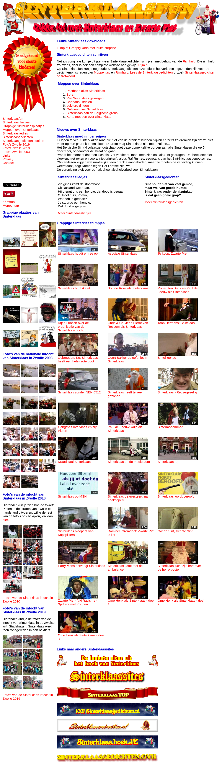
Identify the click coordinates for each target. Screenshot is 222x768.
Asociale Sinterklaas (128, 252)
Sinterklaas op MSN (78, 494)
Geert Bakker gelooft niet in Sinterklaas (128, 358)
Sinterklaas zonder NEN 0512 (79, 390)
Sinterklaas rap (178, 460)
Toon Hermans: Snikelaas (178, 321)
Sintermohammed (178, 425)
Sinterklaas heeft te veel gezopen (128, 392)
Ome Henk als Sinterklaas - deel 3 (81, 635)
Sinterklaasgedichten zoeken (23, 140)
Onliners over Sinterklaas (85, 109)
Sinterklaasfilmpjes (16, 122)
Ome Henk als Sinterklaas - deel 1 (131, 601)
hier (5, 520)
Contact (8, 163)
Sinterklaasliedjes (15, 133)
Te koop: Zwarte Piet (178, 252)
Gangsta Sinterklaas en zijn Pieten (78, 427)
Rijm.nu (143, 65)
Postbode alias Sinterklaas (86, 91)
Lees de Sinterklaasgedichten (151, 72)
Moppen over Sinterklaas (21, 129)
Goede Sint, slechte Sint (178, 529)
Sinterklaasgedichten (18, 137)
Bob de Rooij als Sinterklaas (128, 286)
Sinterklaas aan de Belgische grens (92, 113)
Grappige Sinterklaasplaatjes (23, 126)
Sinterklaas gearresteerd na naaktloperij (128, 496)
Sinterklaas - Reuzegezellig (178, 390)
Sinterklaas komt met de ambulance (128, 566)
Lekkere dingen (78, 105)
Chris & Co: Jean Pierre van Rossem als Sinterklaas (128, 323)
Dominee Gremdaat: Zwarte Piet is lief (131, 531)
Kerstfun (9, 202)
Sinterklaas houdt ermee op (78, 252)
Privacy (8, 159)
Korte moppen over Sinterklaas (89, 116)
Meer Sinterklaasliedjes (74, 213)
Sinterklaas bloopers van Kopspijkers (78, 531)
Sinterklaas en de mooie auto (129, 460)
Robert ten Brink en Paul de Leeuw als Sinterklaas (178, 288)
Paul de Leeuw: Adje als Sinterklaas (128, 427)
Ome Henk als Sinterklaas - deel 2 (181, 601)
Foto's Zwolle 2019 (16, 144)
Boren (71, 94)
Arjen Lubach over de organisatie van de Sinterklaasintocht (78, 325)
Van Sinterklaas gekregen (85, 98)
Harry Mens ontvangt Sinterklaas (81, 564)
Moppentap (11, 205)
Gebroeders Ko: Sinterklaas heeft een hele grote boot (78, 358)
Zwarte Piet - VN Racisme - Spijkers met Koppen (78, 601)
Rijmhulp (189, 61)
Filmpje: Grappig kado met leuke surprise (86, 48)
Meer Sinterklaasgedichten (164, 202)
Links (6, 155)
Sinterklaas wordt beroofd (178, 494)
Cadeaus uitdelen (79, 102)
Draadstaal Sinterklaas (78, 460)
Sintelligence (178, 356)
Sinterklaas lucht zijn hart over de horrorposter (179, 566)
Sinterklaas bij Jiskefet (78, 286)
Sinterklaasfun (13, 118)
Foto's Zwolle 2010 (16, 148)
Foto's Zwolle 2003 (16, 152)
